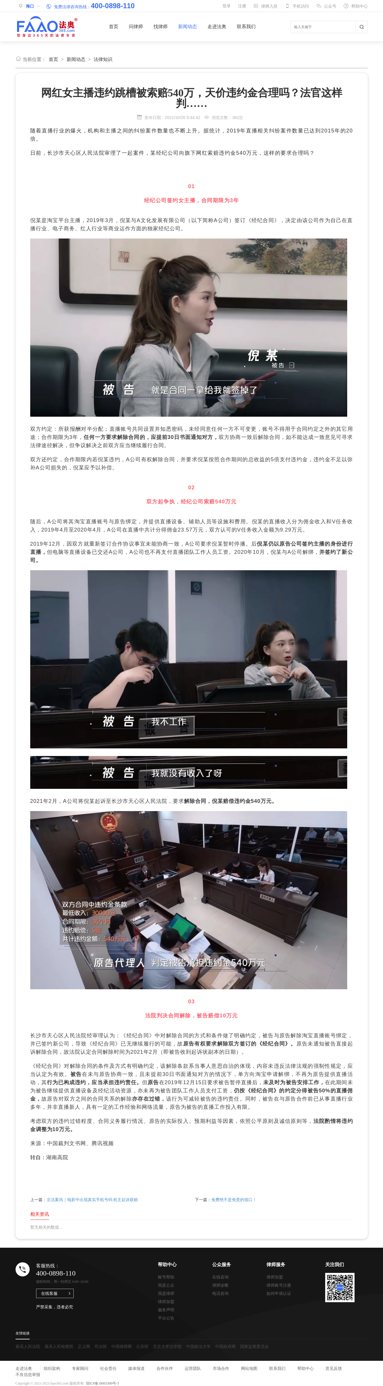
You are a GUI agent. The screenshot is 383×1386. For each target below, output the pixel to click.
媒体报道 (136, 1368)
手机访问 (297, 6)
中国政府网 (225, 1346)
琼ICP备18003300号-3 (102, 1383)
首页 (113, 26)
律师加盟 (166, 1301)
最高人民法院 (28, 1346)
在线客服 (49, 1293)
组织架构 (52, 1368)
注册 (242, 6)
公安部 (142, 1346)
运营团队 (193, 1368)
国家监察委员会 (254, 1346)
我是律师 (166, 1293)
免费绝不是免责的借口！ (234, 1200)
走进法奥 (216, 26)
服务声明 (166, 1309)
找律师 (160, 26)
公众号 (326, 6)
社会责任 (108, 1368)
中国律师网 (121, 1346)
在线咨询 (220, 1277)
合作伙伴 (164, 1368)
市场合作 (221, 1368)
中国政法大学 (198, 1346)
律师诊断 (220, 1285)
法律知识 (103, 59)
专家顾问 (80, 1368)
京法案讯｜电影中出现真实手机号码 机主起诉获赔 (92, 1200)
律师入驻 (266, 6)
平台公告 (166, 1318)
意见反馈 (333, 1368)
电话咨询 (220, 1293)
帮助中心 (356, 6)
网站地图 (249, 1368)
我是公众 (166, 1285)
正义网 (84, 1346)
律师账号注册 (278, 1285)
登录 (226, 6)
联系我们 (246, 26)
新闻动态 (187, 26)
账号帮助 (166, 1277)
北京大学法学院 (167, 1346)
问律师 (136, 26)
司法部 (101, 1346)
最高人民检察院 (59, 1346)
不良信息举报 (28, 1374)
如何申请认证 (278, 1293)
